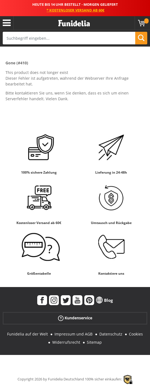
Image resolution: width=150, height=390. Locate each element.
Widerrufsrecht (66, 342)
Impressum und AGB (73, 334)
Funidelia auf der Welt (27, 334)
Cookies (136, 334)
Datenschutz (110, 334)
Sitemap (94, 342)
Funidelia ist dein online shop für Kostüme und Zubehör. (74, 23)
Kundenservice (75, 318)
